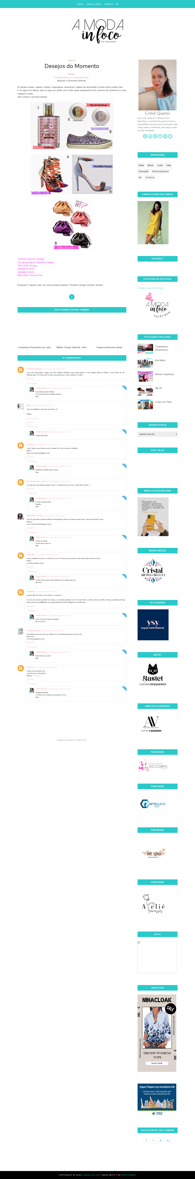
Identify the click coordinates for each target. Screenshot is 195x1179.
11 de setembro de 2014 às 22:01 (59, 652)
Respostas (33, 383)
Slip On (158, 388)
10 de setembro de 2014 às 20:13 (59, 432)
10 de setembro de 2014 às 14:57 (54, 369)
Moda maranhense (160, 171)
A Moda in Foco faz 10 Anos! (150, 288)
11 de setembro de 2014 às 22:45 (59, 576)
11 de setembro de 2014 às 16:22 (52, 631)
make (168, 165)
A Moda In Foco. (92, 1175)
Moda (141, 165)
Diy (140, 177)
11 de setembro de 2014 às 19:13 (46, 667)
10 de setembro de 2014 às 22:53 (46, 445)
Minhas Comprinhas (164, 374)
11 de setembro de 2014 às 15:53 (46, 591)
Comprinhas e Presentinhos (161, 348)
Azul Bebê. (160, 360)
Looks (160, 165)
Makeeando (36, 676)
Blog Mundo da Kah (35, 515)
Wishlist (71, 60)
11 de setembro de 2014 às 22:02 (59, 615)
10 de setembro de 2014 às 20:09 (59, 388)
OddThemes (129, 1175)
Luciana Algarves (34, 630)
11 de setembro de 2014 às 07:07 (54, 516)
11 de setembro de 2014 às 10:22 (59, 537)
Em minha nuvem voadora (37, 481)
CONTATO (108, 4)
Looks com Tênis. (163, 402)
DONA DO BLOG (93, 4)
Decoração (144, 171)
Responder (30, 379)
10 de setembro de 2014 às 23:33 (59, 466)
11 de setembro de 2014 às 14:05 (46, 555)
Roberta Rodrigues (34, 369)
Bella (29, 405)
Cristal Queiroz (41, 388)
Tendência (149, 177)
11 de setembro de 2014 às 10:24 (59, 498)
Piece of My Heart (33, 419)
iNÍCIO (80, 4)
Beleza (150, 165)
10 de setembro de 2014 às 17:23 (42, 405)
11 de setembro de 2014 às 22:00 (59, 689)
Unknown (30, 444)
